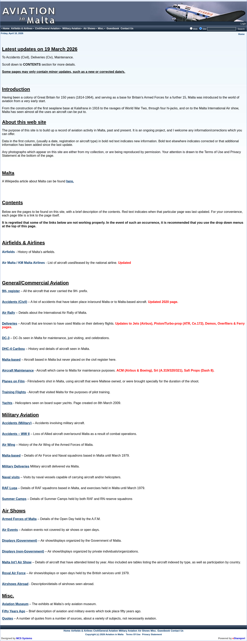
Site (204, 29)
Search (241, 29)
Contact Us (177, 630)
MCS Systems (24, 638)
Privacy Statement (152, 634)
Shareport (238, 638)
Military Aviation (128, 630)
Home (241, 34)
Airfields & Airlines (81, 630)
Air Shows (144, 630)
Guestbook (163, 630)
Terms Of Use (133, 634)
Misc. (154, 630)
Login (243, 23)
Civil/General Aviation (105, 630)
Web (195, 29)
